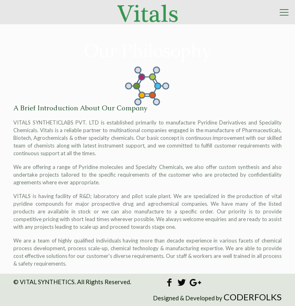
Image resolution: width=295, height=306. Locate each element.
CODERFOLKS (253, 296)
